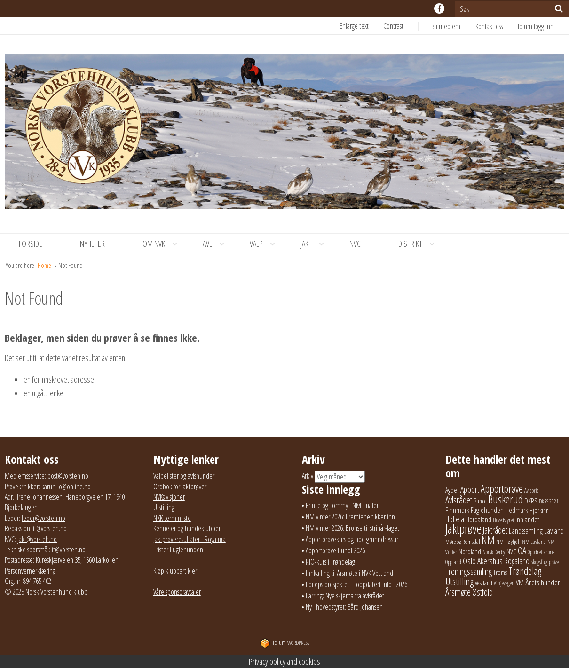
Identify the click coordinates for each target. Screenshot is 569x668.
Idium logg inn (535, 26)
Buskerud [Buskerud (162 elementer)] (505, 499)
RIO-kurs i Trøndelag (330, 562)
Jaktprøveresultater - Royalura (189, 539)
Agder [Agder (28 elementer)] (452, 490)
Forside (30, 243)
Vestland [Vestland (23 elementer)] (483, 583)
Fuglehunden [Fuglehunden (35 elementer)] (487, 510)
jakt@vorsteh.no (37, 539)
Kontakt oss (489, 26)
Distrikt (419, 244)
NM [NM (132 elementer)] (488, 540)
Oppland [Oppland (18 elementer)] (453, 562)
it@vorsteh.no (50, 528)
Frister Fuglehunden (178, 549)
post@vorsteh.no (67, 476)
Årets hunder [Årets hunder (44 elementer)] (542, 582)
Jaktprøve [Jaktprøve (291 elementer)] (463, 528)
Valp (266, 244)
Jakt (315, 244)
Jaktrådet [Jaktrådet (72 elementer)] (495, 530)
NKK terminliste (172, 518)
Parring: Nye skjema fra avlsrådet (345, 595)
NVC (355, 243)
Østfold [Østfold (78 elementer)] (482, 592)
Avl (217, 244)
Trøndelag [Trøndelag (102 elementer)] (524, 571)
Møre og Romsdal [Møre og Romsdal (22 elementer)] (462, 541)
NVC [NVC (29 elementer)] (511, 551)
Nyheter (92, 243)
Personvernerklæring (30, 571)
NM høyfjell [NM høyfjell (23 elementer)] (508, 541)
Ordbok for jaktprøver (179, 486)
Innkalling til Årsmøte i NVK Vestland (349, 573)
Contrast (393, 26)
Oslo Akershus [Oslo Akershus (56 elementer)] (483, 560)
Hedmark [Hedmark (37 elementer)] (516, 510)
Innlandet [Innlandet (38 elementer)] (527, 519)
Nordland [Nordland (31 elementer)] (469, 551)
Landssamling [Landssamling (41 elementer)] (526, 531)
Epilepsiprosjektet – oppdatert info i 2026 (356, 584)
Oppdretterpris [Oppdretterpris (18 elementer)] (541, 552)
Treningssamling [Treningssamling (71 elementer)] (468, 571)
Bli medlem (445, 26)
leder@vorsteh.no (43, 518)
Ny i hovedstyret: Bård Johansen (344, 607)
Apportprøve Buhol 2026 (335, 550)
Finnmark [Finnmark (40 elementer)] (457, 510)
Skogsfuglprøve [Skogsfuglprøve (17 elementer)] (545, 562)
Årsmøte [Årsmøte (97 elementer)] (458, 591)
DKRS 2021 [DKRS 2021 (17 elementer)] (549, 501)
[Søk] (559, 8)
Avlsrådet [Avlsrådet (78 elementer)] (458, 500)
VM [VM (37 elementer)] (520, 582)
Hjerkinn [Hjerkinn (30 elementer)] (539, 510)
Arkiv (307, 476)
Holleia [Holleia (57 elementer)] (454, 519)
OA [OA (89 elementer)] (522, 550)
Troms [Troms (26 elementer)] (500, 572)
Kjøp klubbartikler (175, 571)
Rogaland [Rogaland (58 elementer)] (516, 560)
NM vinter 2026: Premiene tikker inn (350, 516)
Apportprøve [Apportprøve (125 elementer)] (502, 488)
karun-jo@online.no (66, 486)
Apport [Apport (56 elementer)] (469, 489)
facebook (439, 8)
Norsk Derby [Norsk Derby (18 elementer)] (493, 552)
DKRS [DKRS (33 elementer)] (530, 500)
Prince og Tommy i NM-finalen (343, 505)
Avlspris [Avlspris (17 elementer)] (531, 491)
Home (45, 265)
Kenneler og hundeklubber (187, 528)
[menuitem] (453, 26)
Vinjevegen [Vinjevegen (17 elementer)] (504, 583)
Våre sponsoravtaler (177, 592)
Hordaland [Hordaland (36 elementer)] (478, 519)
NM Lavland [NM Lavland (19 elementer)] (534, 542)
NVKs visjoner (169, 497)
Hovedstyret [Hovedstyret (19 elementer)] (503, 520)
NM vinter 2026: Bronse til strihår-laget (352, 528)
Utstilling (163, 507)
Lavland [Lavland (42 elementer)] (554, 530)
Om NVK (163, 244)
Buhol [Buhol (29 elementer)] (480, 500)
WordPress (284, 643)
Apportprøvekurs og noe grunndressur (352, 539)
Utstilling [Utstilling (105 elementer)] (459, 581)
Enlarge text (354, 26)
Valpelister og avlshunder (183, 476)
